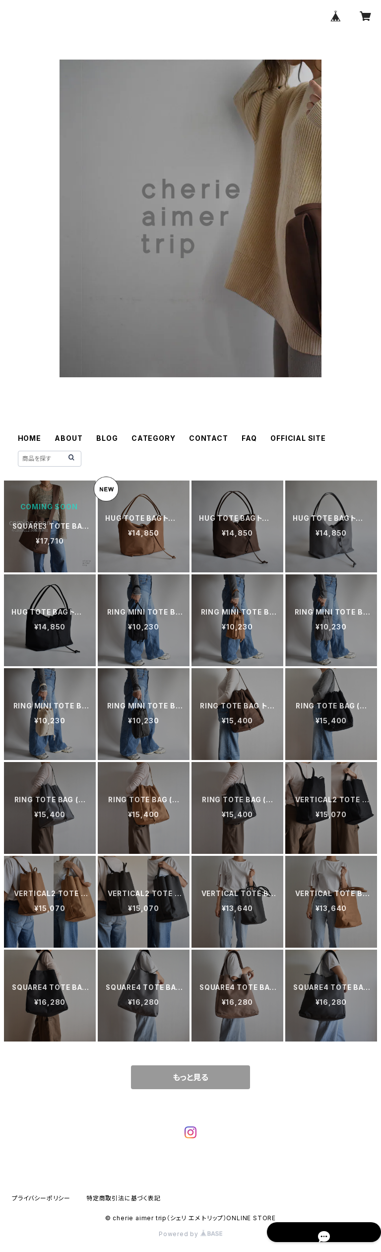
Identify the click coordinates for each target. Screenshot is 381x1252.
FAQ (249, 438)
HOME (29, 438)
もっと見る (190, 1077)
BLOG (107, 438)
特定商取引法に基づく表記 (123, 1198)
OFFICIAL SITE (297, 438)
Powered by (190, 1234)
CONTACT (208, 438)
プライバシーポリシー (41, 1198)
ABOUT (68, 438)
